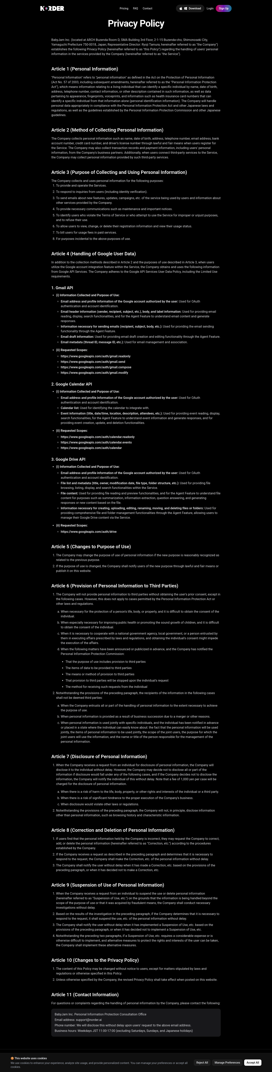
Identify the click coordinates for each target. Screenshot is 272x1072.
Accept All (253, 1062)
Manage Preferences (227, 1062)
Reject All (202, 1062)
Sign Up (223, 8)
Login (210, 8)
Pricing (124, 8)
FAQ (135, 8)
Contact (147, 8)
